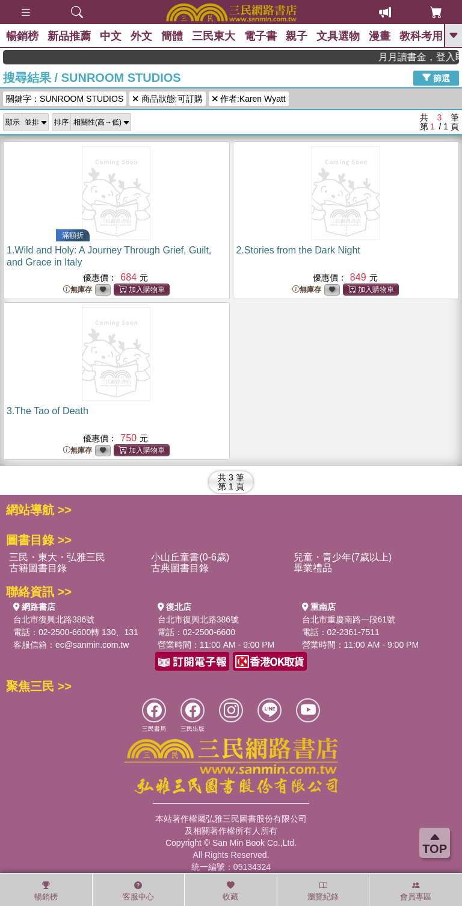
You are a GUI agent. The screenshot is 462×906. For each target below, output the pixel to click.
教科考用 (421, 36)
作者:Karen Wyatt (249, 99)
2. (298, 250)
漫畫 (379, 36)
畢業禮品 (313, 568)
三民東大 (213, 36)
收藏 (230, 891)
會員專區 (415, 891)
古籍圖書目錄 (38, 568)
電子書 (260, 36)
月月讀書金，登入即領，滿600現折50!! (425, 57)
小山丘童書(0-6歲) (190, 557)
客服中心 (138, 891)
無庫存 (77, 290)
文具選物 (338, 36)
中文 (111, 36)
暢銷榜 (22, 36)
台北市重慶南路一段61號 (349, 619)
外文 (141, 36)
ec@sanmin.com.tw (92, 645)
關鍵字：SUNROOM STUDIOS (64, 99)
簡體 (172, 36)
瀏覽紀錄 (323, 891)
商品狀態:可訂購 (167, 99)
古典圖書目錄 (180, 568)
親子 (296, 36)
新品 (69, 36)
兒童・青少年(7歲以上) (343, 557)
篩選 (436, 77)
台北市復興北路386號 (53, 619)
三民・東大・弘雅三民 (57, 557)
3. (47, 411)
